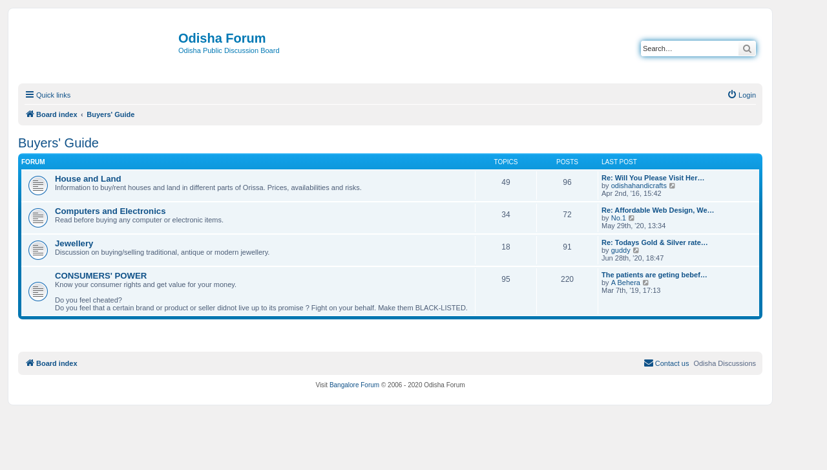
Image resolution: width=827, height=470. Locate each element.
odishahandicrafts (639, 185)
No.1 (618, 218)
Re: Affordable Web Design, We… (658, 210)
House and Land (88, 179)
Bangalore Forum (354, 385)
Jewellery (74, 243)
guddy (621, 250)
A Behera (625, 282)
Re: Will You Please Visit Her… (653, 178)
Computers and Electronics (110, 211)
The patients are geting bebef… (654, 275)
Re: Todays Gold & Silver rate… (655, 242)
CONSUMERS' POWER (101, 276)
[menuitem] (741, 95)
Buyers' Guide (58, 143)
